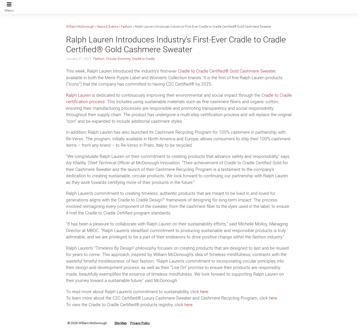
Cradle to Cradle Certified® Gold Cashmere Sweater (226, 71)
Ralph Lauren (78, 95)
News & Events (107, 26)
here (204, 291)
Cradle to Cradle (143, 58)
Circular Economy (118, 58)
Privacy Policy (140, 323)
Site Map (120, 323)
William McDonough (80, 26)
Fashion (126, 26)
